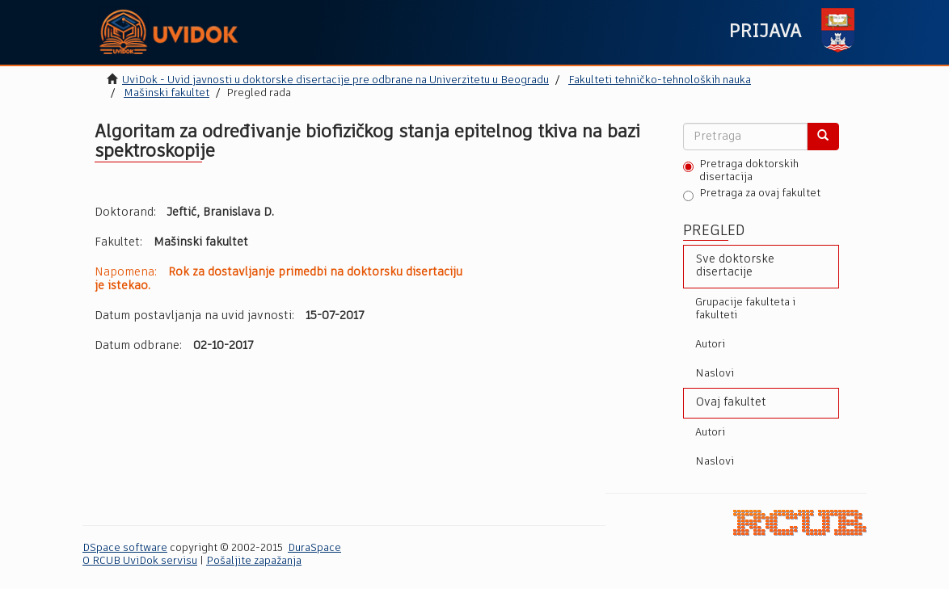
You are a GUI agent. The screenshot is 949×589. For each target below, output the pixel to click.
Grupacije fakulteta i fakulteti (745, 309)
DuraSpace (314, 548)
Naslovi (714, 373)
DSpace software (124, 548)
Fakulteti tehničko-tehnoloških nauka (659, 80)
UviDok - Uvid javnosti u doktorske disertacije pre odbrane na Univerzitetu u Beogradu (335, 80)
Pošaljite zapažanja (254, 561)
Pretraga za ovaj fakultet (751, 194)
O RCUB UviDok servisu (139, 561)
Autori (710, 344)
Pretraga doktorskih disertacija (741, 171)
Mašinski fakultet (166, 93)
